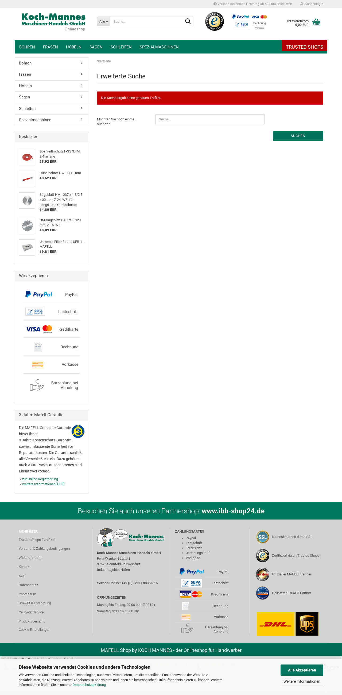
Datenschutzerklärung (89, 685)
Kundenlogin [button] (311, 4)
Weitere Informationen (301, 681)
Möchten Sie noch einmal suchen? (116, 121)
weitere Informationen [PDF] (43, 484)
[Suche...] (103, 21)
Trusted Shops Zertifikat (37, 540)
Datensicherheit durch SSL (292, 537)
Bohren (27, 47)
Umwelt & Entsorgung (35, 603)
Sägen (96, 47)
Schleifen (121, 47)
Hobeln (73, 47)
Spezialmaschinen (159, 47)
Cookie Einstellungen (34, 630)
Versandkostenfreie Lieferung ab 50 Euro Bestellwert (252, 4)
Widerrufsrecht (30, 558)
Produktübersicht (32, 621)
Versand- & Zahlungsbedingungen (44, 549)
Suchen (298, 136)
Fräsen (50, 47)
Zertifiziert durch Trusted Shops (296, 555)
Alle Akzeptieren (302, 670)
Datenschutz (28, 585)
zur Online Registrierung (40, 479)
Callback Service (31, 612)
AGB (22, 576)
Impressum (27, 594)
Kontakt (24, 567)
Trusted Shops (304, 47)
